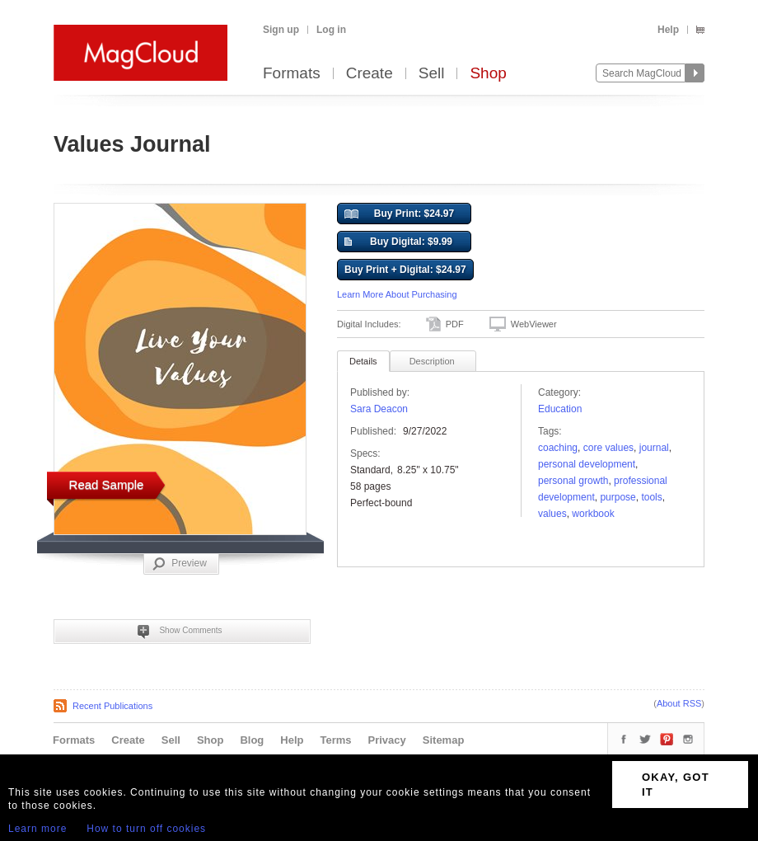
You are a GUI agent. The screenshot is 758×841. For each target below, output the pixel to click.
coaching (558, 447)
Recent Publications (112, 706)
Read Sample (106, 484)
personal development (586, 464)
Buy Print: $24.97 (399, 214)
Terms (335, 740)
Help (668, 29)
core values (608, 447)
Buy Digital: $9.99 (398, 242)
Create (369, 74)
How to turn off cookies (146, 828)
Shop (488, 74)
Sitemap (444, 740)
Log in (331, 29)
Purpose (617, 497)
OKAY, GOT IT (675, 784)
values (552, 513)
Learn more (37, 828)
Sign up (281, 29)
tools (651, 497)
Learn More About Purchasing (397, 294)
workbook (593, 513)
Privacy (387, 740)
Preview (179, 564)
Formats (292, 74)
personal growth (573, 480)
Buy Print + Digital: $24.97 (405, 269)
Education (560, 409)
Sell (432, 74)
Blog (252, 740)
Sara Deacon (379, 409)
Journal (654, 447)
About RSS (679, 703)
